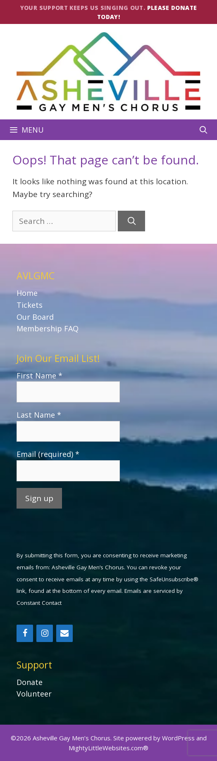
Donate (30, 682)
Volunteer (34, 694)
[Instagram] (44, 633)
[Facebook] (25, 633)
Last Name (39, 415)
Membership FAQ (48, 328)
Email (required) (48, 454)
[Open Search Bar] (203, 129)
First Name (39, 375)
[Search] (131, 221)
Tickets (30, 305)
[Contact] (64, 633)
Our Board (35, 317)
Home (27, 293)
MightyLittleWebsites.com (106, 748)
